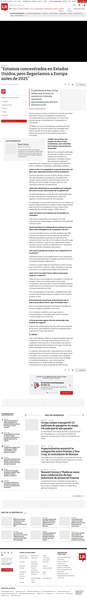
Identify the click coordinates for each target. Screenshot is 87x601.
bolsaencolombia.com (63, 591)
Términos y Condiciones (63, 567)
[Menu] (10, 9)
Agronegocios (23, 555)
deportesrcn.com (15, 595)
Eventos (45, 566)
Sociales (15, 531)
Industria (6, 432)
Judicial (44, 531)
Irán (12, 15)
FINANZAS (14, 8)
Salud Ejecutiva (47, 578)
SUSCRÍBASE (82, 1)
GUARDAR (81, 84)
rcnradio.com (49, 593)
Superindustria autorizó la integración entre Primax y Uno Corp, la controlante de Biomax (60, 451)
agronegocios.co (20, 591)
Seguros (73, 517)
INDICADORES (77, 8)
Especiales (34, 566)
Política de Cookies (62, 573)
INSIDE (83, 8)
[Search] (74, 5)
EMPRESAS (27, 8)
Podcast (21, 578)
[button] (31, 385)
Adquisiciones (62, 13)
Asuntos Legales (23, 557)
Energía (70, 13)
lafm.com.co (69, 593)
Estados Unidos (19, 15)
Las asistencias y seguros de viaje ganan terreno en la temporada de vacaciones (78, 522)
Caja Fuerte (34, 557)
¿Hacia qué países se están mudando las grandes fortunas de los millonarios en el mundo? (12, 424)
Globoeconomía (47, 568)
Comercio (6, 445)
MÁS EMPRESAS (77, 496)
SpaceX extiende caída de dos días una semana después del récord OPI (19, 522)
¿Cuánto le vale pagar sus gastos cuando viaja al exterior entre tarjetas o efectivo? (12, 473)
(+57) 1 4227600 (6, 564)
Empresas (22, 566)
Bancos (6, 469)
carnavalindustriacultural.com (27, 593)
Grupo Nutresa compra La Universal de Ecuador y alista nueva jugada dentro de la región (12, 437)
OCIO (32, 8)
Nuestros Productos (62, 561)
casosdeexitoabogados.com (9, 593)
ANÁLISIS (55, 8)
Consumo (22, 562)
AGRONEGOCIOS (48, 8)
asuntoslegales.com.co (7, 591)
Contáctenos (61, 563)
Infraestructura (35, 572)
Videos (33, 582)
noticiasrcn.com (59, 593)
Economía (44, 13)
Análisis (45, 555)
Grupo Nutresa (53, 13)
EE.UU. (14, 517)
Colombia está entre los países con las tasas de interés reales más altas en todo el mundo (12, 461)
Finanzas (21, 568)
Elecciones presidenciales (34, 13)
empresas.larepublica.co (34, 591)
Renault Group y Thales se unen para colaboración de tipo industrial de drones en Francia (60, 475)
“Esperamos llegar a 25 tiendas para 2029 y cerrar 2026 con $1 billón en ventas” (12, 450)
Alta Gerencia (35, 555)
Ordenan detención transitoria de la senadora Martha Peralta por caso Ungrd (49, 536)
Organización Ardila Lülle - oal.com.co (79, 592)
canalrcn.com (40, 593)
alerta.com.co (5, 595)
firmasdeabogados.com (49, 591)
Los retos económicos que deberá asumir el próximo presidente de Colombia (12, 485)
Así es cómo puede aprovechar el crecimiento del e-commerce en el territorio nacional (77, 536)
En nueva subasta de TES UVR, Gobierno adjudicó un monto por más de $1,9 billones (49, 522)
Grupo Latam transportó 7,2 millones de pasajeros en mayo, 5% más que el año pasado (60, 425)
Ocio (44, 574)
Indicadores (22, 572)
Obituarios (34, 574)
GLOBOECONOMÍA (38, 8)
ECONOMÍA (21, 8)
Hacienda (6, 419)
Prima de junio (78, 13)
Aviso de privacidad (62, 565)
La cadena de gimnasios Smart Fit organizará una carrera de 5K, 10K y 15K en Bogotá (20, 536)
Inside (44, 572)
